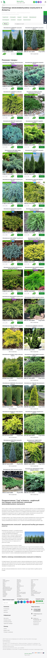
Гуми (32, 580)
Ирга (32, 589)
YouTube (30, 602)
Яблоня (4, 583)
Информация (7, 615)
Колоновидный (6, 19)
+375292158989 (36, 609)
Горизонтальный (26, 19)
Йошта (18, 594)
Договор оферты (28, 653)
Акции (4, 579)
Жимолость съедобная (21, 593)
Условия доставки (8, 621)
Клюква (4, 596)
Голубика (4, 595)
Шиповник (33, 590)
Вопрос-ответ (7, 630)
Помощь (6, 626)
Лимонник (33, 583)
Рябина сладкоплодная (21, 592)
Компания (6, 606)
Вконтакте (18, 602)
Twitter (24, 602)
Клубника (4, 581)
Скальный (25, 17)
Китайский (13, 19)
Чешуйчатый (5, 17)
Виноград (19, 581)
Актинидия (19, 595)
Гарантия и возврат (8, 623)
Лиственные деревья (7, 590)
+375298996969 (36, 611)
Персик (18, 588)
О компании (6, 608)
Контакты (6, 612)
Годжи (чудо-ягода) (34, 579)
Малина (4, 591)
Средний (19, 17)
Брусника (19, 579)
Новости (5, 610)
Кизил (32, 581)
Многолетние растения (7, 589)
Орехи (18, 591)
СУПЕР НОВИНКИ (6, 580)
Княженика (19, 580)
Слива (18, 582)
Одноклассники (33, 602)
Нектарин (19, 590)
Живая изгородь (34, 591)
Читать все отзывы (40, 603)
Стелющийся (13, 17)
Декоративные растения (7, 588)
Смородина (5, 593)
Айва (32, 582)
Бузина (32, 588)
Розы (4, 582)
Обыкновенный (32, 17)
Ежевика (4, 592)
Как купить (6, 618)
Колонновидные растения (36, 592)
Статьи (5, 628)
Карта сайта (27, 655)
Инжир (18, 589)
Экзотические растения (35, 593)
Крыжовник (5, 594)
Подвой (32, 594)
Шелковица (19, 596)
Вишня (18, 583)
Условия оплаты (7, 620)
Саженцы (33, 595)
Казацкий (19, 19)
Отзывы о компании (8, 632)
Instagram (27, 602)
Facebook (21, 602)
